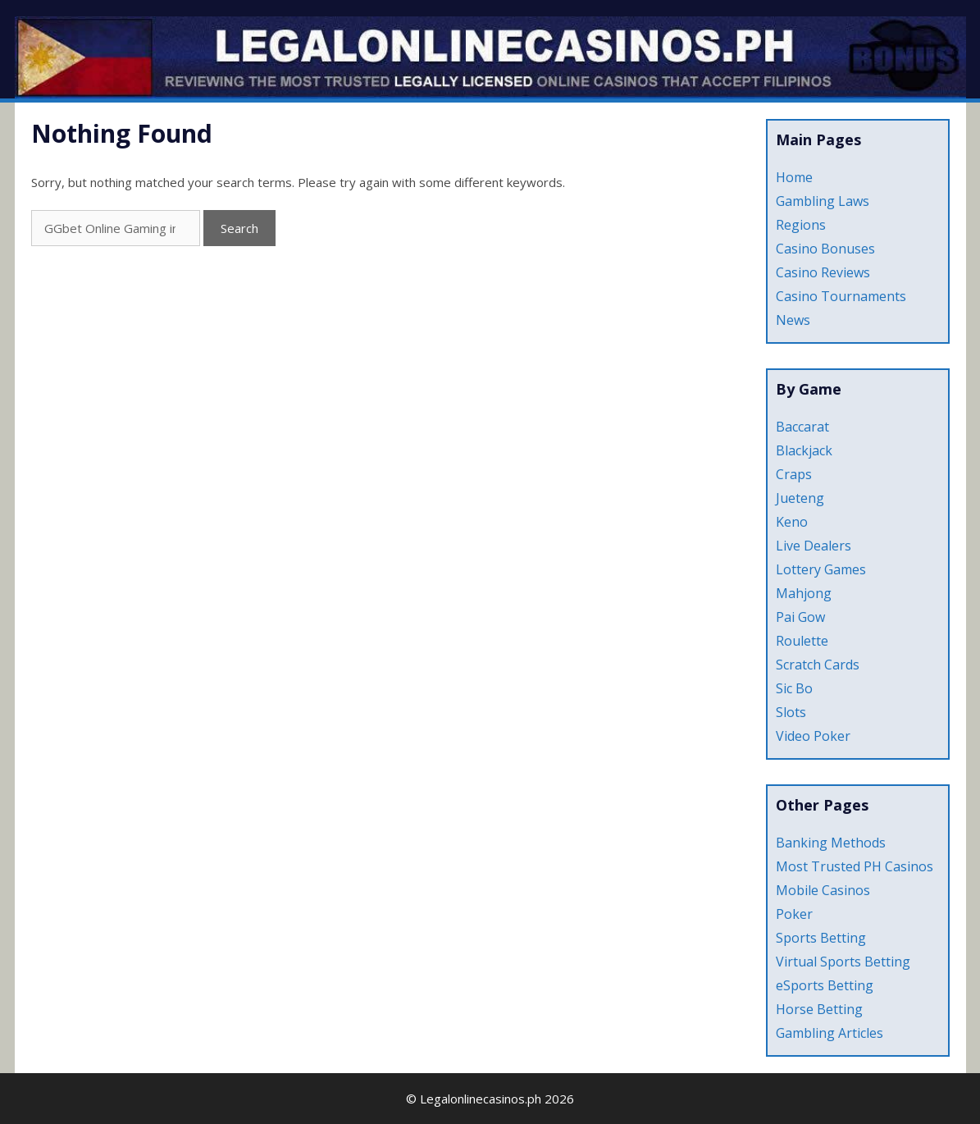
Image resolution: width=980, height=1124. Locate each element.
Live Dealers (813, 546)
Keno (792, 522)
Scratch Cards (817, 665)
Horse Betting (819, 1009)
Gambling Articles (829, 1033)
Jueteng (800, 498)
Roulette (802, 641)
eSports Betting (824, 985)
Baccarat (802, 427)
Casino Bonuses (825, 249)
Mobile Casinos (823, 890)
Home (794, 177)
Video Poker (813, 736)
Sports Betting (821, 938)
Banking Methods (831, 843)
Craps (794, 474)
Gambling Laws (822, 201)
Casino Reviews (823, 272)
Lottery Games (821, 569)
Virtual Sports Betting (843, 962)
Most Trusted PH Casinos (854, 866)
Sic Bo (794, 688)
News (793, 320)
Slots (791, 712)
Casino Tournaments (841, 296)
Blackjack (804, 450)
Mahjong (804, 593)
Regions (801, 225)
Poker (794, 914)
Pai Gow (800, 617)
